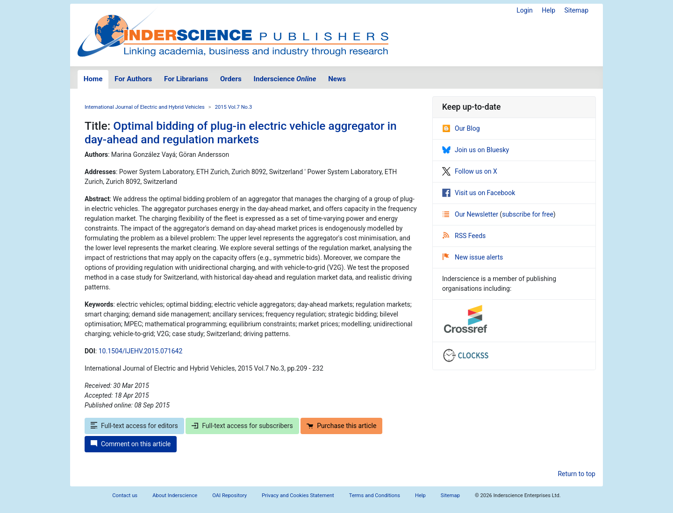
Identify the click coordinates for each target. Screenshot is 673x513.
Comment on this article (131, 444)
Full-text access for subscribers (242, 425)
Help (548, 10)
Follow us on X (469, 171)
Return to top (576, 474)
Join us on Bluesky (475, 150)
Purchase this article (341, 425)
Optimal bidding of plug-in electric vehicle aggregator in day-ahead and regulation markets (241, 132)
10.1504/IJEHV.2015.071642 (141, 351)
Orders (231, 79)
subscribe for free (527, 214)
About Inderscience (174, 495)
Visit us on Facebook (478, 193)
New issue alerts (473, 257)
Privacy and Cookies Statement (298, 495)
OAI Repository (229, 495)
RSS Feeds (464, 235)
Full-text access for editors (134, 425)
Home (93, 79)
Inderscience (285, 79)
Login (524, 10)
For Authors (133, 79)
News (337, 79)
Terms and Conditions (374, 495)
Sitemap (576, 10)
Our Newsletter (471, 214)
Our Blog (461, 128)
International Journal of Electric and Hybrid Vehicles (145, 107)
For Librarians (186, 79)
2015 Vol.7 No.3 (233, 107)
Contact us (124, 495)
